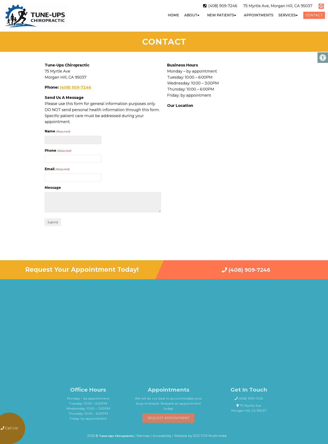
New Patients (220, 15)
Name (57, 129)
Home (173, 15)
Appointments (258, 15)
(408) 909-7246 (222, 6)
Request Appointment (177, 416)
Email (57, 167)
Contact (314, 15)
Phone (58, 148)
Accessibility (161, 434)
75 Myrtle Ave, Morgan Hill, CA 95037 (277, 6)
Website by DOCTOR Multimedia (200, 434)
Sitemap (143, 434)
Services (287, 15)
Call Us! (9, 428)
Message (53, 186)
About (190, 15)
